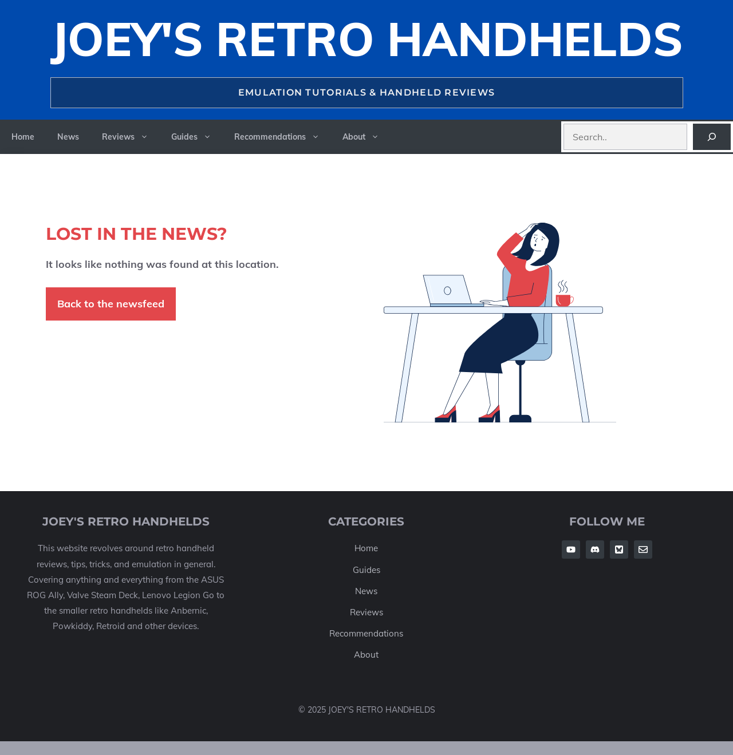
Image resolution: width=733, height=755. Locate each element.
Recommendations (282, 137)
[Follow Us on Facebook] (571, 549)
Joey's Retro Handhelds (366, 39)
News (68, 137)
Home (22, 137)
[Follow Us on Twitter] (619, 549)
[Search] (712, 137)
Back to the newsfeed (110, 303)
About (366, 137)
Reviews (131, 137)
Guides (197, 137)
